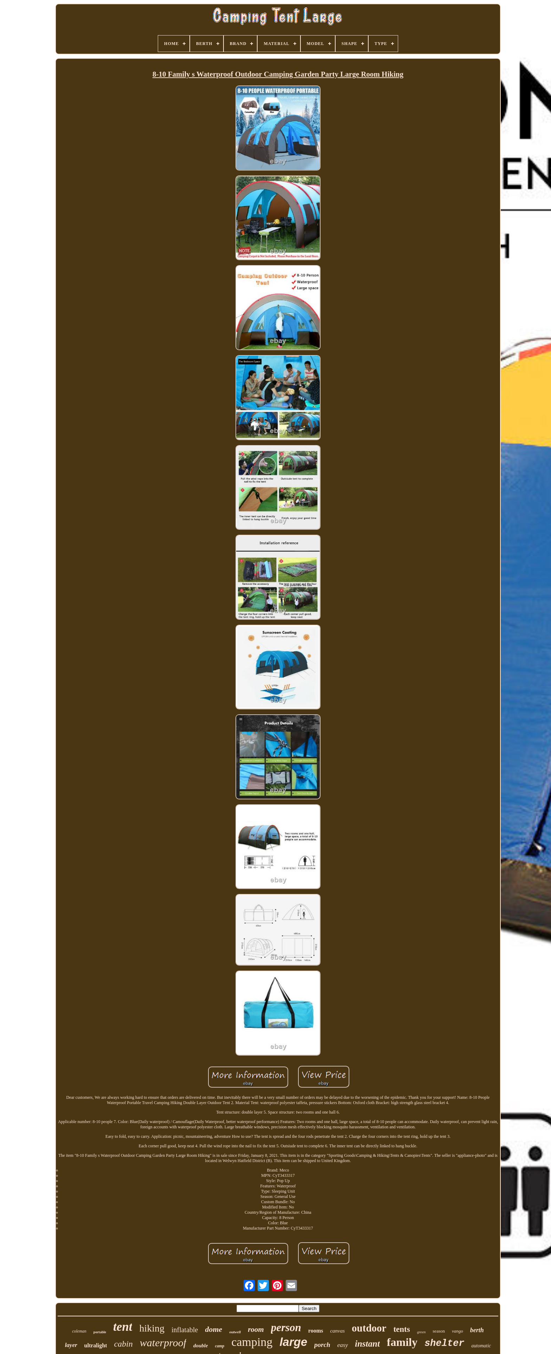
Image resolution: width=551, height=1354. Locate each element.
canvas (337, 1331)
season (439, 1331)
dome (213, 1329)
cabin (123, 1343)
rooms (315, 1331)
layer (71, 1345)
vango (457, 1331)
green (421, 1332)
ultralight (95, 1345)
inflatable (184, 1330)
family (402, 1342)
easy (342, 1345)
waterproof (163, 1342)
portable (99, 1332)
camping (251, 1341)
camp (220, 1345)
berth (477, 1330)
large (293, 1341)
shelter (444, 1343)
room (256, 1329)
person (286, 1327)
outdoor (369, 1328)
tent (122, 1327)
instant (367, 1343)
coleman (79, 1331)
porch (322, 1344)
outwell (235, 1332)
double (200, 1345)
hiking (151, 1328)
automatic (481, 1345)
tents (401, 1329)
